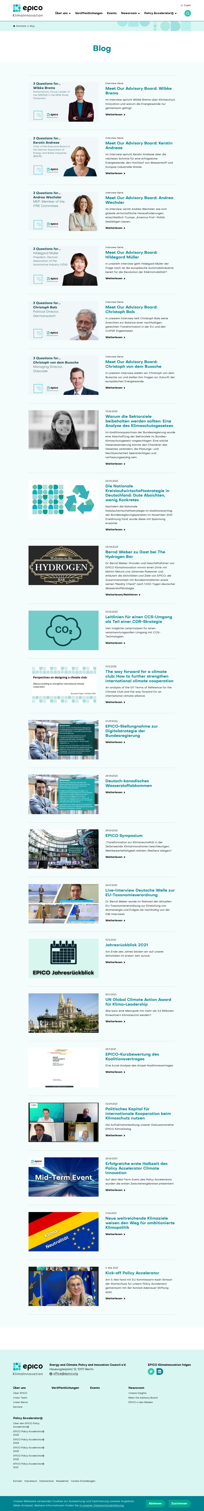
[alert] (102, 1503)
